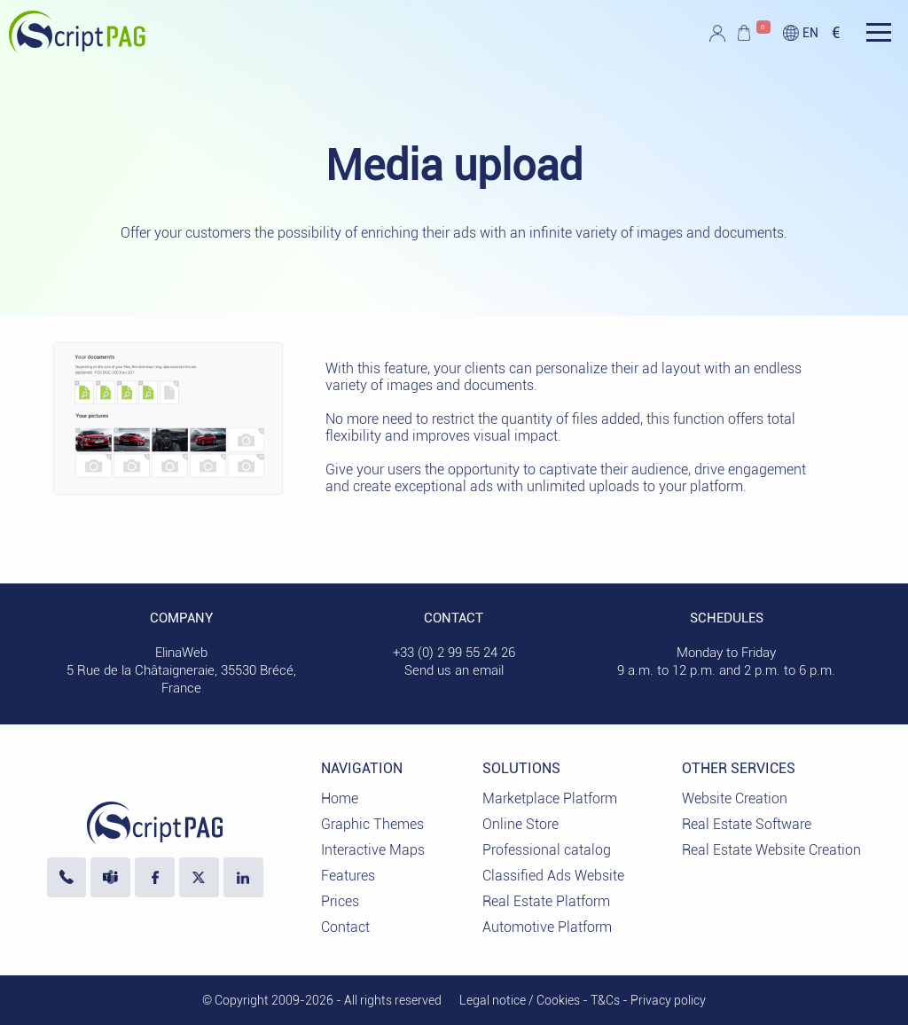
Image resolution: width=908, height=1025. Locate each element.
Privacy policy (668, 1000)
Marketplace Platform (549, 798)
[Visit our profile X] (199, 877)
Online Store (520, 824)
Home (339, 798)
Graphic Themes (372, 824)
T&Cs (605, 1000)
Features (348, 875)
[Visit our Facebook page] (155, 877)
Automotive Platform (547, 927)
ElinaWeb (181, 653)
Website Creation (734, 798)
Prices (340, 901)
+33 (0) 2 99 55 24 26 (454, 653)
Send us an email (454, 670)
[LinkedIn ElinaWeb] (243, 877)
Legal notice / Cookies (519, 1000)
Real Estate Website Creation (771, 849)
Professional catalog (546, 849)
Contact (345, 927)
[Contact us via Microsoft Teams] (110, 877)
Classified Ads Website (553, 875)
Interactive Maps (373, 849)
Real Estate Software (746, 824)
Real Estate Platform (546, 901)
